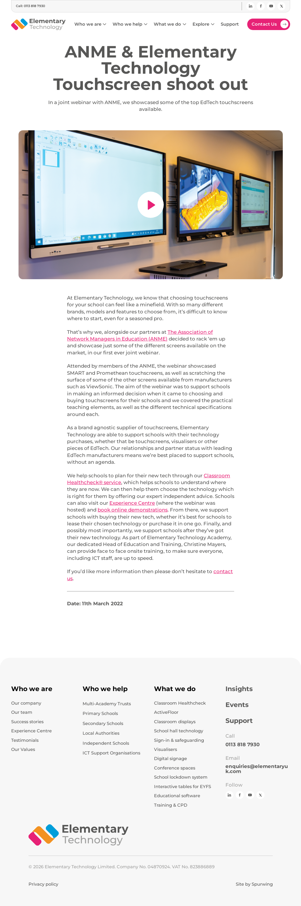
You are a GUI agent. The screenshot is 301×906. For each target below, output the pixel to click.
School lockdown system (181, 777)
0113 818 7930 (242, 744)
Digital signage (170, 759)
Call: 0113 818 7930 (30, 6)
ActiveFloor (166, 712)
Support (239, 721)
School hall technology (178, 731)
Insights (239, 689)
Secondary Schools (103, 723)
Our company (26, 703)
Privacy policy (43, 884)
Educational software (177, 796)
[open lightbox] (151, 204)
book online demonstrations (133, 510)
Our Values (23, 749)
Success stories (27, 722)
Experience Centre (132, 503)
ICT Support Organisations (111, 753)
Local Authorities (101, 733)
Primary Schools (100, 713)
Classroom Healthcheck (180, 703)
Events (237, 705)
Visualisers (165, 749)
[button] (90, 24)
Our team (21, 712)
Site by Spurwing (254, 884)
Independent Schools (106, 743)
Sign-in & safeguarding (179, 740)
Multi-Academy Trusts (107, 703)
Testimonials (25, 740)
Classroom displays (174, 722)
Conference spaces (174, 768)
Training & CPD (170, 805)
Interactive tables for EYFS (182, 787)
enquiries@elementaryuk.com (256, 769)
